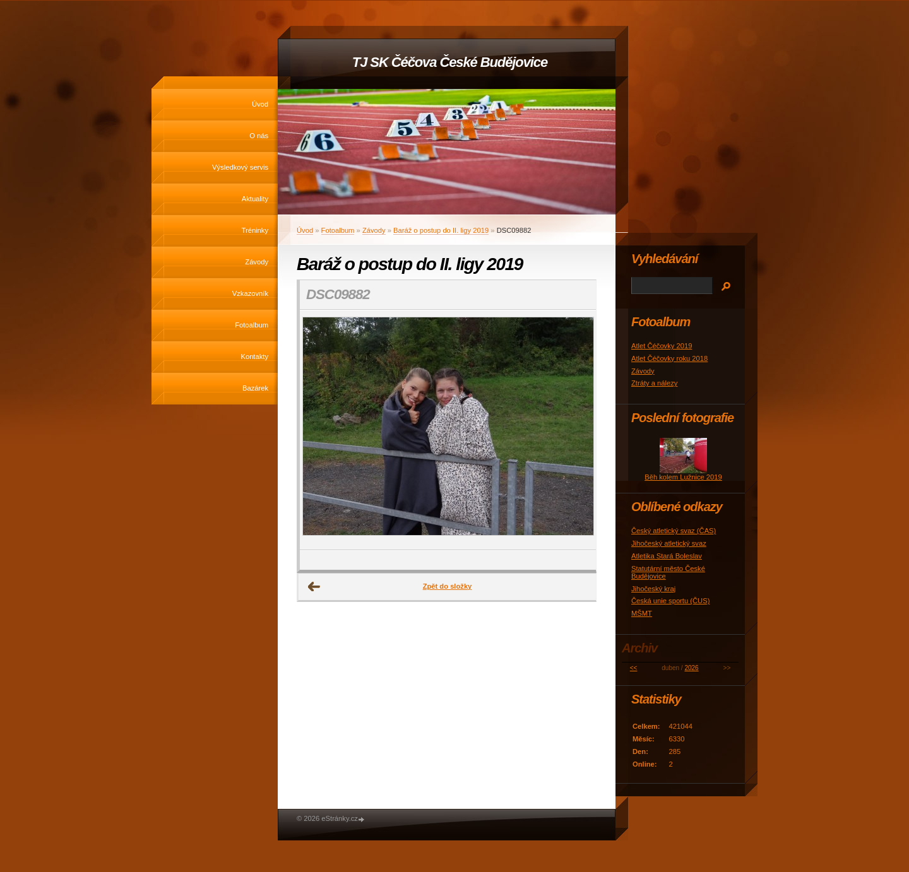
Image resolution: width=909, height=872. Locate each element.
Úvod (260, 104)
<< (634, 667)
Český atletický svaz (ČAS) (673, 530)
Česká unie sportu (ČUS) (670, 600)
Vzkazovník (250, 293)
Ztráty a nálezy (654, 383)
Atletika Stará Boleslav (666, 556)
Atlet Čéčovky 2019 (661, 346)
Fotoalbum (251, 325)
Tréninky (255, 230)
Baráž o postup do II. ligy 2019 (441, 230)
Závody (256, 262)
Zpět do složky (447, 586)
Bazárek (255, 388)
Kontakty (254, 356)
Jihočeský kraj (653, 588)
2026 (691, 667)
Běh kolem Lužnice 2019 (683, 477)
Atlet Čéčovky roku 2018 (669, 358)
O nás (258, 135)
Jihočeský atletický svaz (668, 543)
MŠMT (641, 613)
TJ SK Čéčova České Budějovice (449, 62)
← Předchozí (314, 586)
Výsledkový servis (240, 167)
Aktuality (255, 199)
